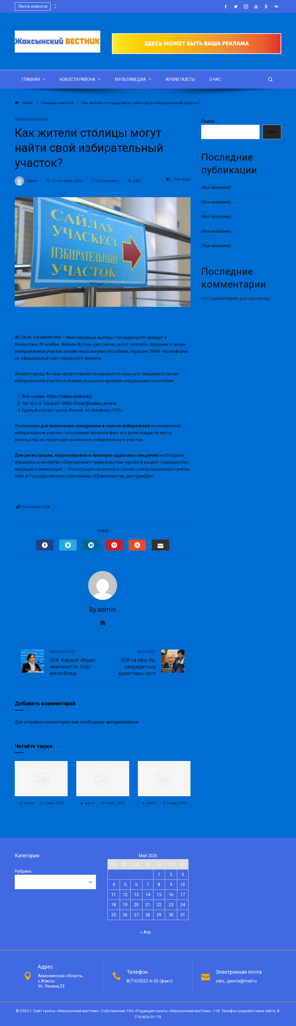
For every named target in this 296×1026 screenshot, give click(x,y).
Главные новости (31, 119)
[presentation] (54, 4)
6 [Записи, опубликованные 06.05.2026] (136, 884)
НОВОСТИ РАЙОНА (81, 79)
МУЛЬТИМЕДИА (133, 79)
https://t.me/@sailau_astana (89, 403)
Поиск (207, 121)
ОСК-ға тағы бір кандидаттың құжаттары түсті (132, 663)
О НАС (215, 79)
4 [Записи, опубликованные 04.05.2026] (113, 884)
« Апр (145, 932)
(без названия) (216, 187)
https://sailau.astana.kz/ (69, 396)
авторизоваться (122, 722)
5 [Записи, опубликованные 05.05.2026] (125, 884)
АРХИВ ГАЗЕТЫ (180, 79)
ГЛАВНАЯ (34, 79)
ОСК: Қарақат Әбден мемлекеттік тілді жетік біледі (73, 663)
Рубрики (23, 871)
